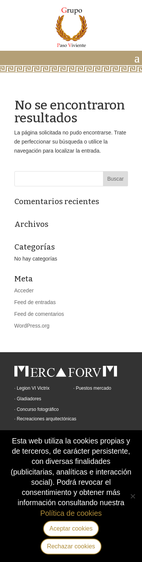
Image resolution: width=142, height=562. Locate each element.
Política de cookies (71, 513)
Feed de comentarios (39, 314)
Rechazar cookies (71, 546)
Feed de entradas (35, 302)
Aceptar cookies (71, 528)
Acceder (24, 290)
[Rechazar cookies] (132, 496)
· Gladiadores (27, 398)
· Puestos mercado (92, 388)
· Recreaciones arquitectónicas (45, 419)
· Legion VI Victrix (32, 388)
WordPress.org (32, 326)
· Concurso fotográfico (36, 409)
